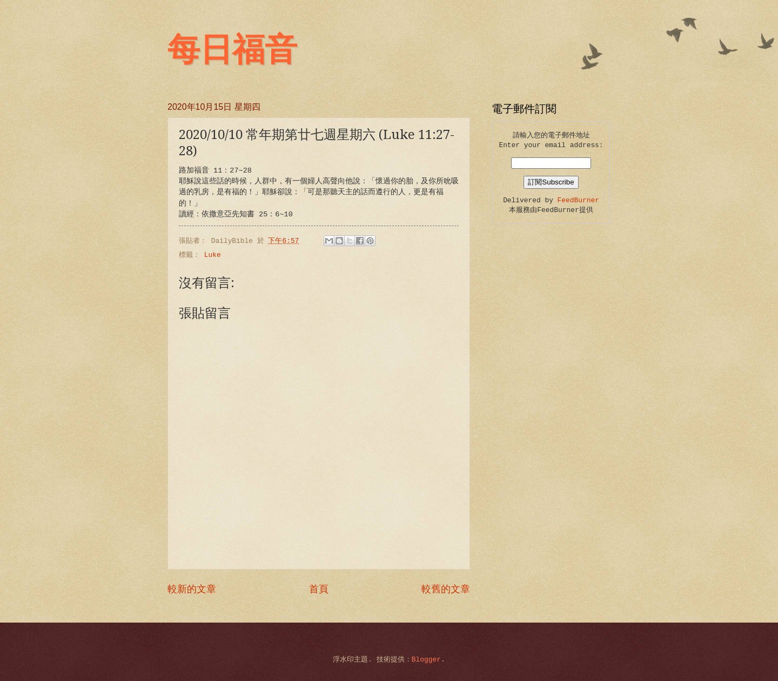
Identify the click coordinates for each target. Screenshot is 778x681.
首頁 (318, 589)
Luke (212, 255)
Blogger (426, 660)
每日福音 (232, 50)
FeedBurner (578, 200)
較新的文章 (191, 589)
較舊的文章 (445, 589)
